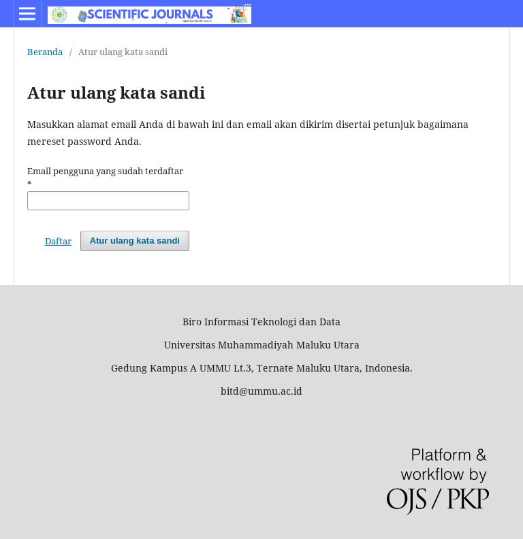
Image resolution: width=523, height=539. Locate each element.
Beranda (45, 52)
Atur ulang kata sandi (135, 240)
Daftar (58, 241)
